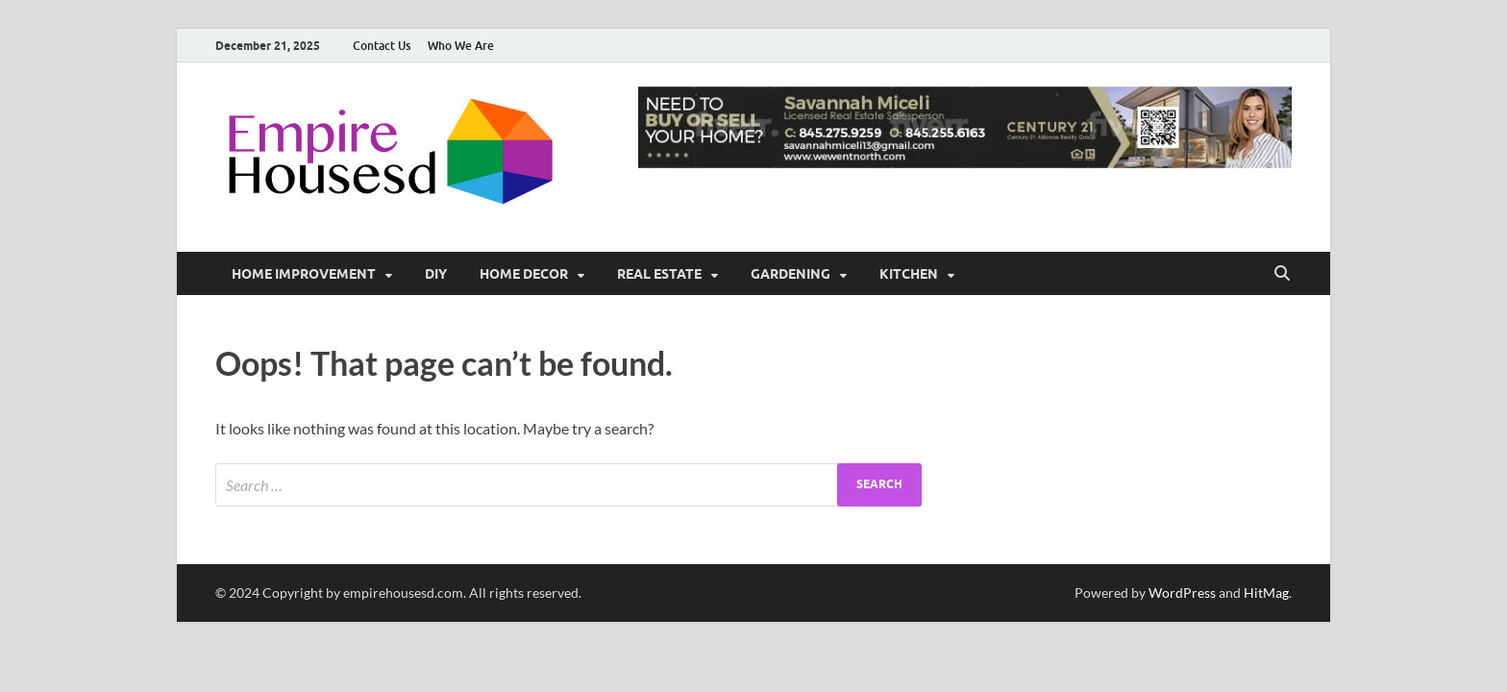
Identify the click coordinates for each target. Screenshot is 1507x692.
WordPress (1182, 592)
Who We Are (461, 45)
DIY (436, 274)
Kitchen (908, 274)
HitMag (1266, 592)
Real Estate (659, 274)
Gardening (790, 274)
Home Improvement (304, 274)
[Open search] (1282, 274)
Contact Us (381, 45)
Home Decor (524, 274)
